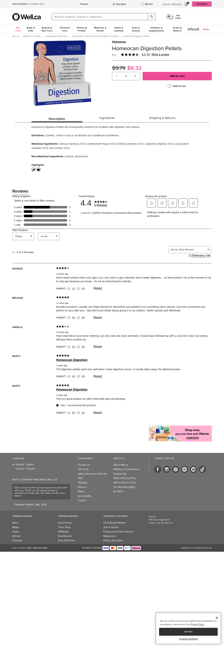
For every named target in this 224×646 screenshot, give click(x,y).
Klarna (81, 491)
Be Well (118, 491)
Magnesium (109, 536)
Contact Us (84, 465)
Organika (17, 540)
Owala (15, 532)
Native (15, 523)
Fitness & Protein (82, 29)
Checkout (202, 4)
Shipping (82, 482)
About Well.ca (120, 465)
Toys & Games (111, 527)
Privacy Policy (197, 624)
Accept (188, 631)
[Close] (217, 618)
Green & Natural (177, 29)
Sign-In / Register (172, 4)
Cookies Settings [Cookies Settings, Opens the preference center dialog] (188, 639)
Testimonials (120, 474)
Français (84, 4)
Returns (82, 487)
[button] (116, 76)
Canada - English (25, 464)
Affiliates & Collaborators (126, 469)
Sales (206, 29)
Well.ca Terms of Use (124, 482)
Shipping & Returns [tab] (162, 118)
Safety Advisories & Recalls (92, 474)
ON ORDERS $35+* (28, 4)
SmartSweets (65, 536)
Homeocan (119, 42)
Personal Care (65, 29)
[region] (188, 628)
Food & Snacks (136, 29)
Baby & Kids (31, 29)
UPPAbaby (63, 532)
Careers (82, 500)
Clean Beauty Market (114, 523)
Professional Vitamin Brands (118, 532)
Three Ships (64, 527)
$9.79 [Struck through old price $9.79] (118, 68)
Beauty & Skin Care (46, 29)
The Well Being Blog (124, 487)
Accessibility (84, 496)
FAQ (80, 478)
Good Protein (65, 523)
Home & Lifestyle (119, 29)
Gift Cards (83, 469)
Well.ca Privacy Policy (124, 478)
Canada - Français (25, 469)
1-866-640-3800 (39, 547)
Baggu (15, 527)
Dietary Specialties (113, 540)
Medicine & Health (100, 29)
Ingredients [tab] (107, 118)
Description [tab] (57, 119)
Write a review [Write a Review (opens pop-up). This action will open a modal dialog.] (160, 54)
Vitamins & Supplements (156, 29)
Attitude (16, 536)
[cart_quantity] (126, 76)
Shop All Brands (66, 540)
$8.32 (134, 68)
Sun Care (18, 29)
